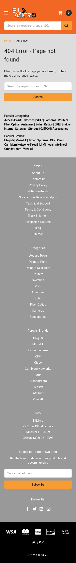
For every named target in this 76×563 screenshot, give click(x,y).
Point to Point (38, 262)
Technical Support (38, 203)
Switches (28, 120)
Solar (38, 124)
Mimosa (48, 144)
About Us (38, 173)
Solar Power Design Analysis (38, 197)
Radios (48, 124)
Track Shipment (38, 216)
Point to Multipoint (38, 268)
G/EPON (45, 128)
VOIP (39, 120)
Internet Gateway (15, 128)
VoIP (38, 286)
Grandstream (12, 149)
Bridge (66, 124)
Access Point (12, 120)
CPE (57, 124)
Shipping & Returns (38, 222)
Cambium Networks (17, 144)
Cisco (60, 140)
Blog (38, 228)
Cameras (50, 120)
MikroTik (21, 140)
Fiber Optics (11, 124)
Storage (33, 128)
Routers (63, 120)
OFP (52, 140)
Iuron (38, 375)
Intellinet (60, 144)
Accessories (60, 128)
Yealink (36, 144)
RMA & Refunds (38, 191)
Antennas (27, 124)
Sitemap (38, 234)
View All (28, 149)
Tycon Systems (38, 140)
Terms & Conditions (38, 209)
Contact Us (38, 179)
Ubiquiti (9, 140)
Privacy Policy (38, 185)
